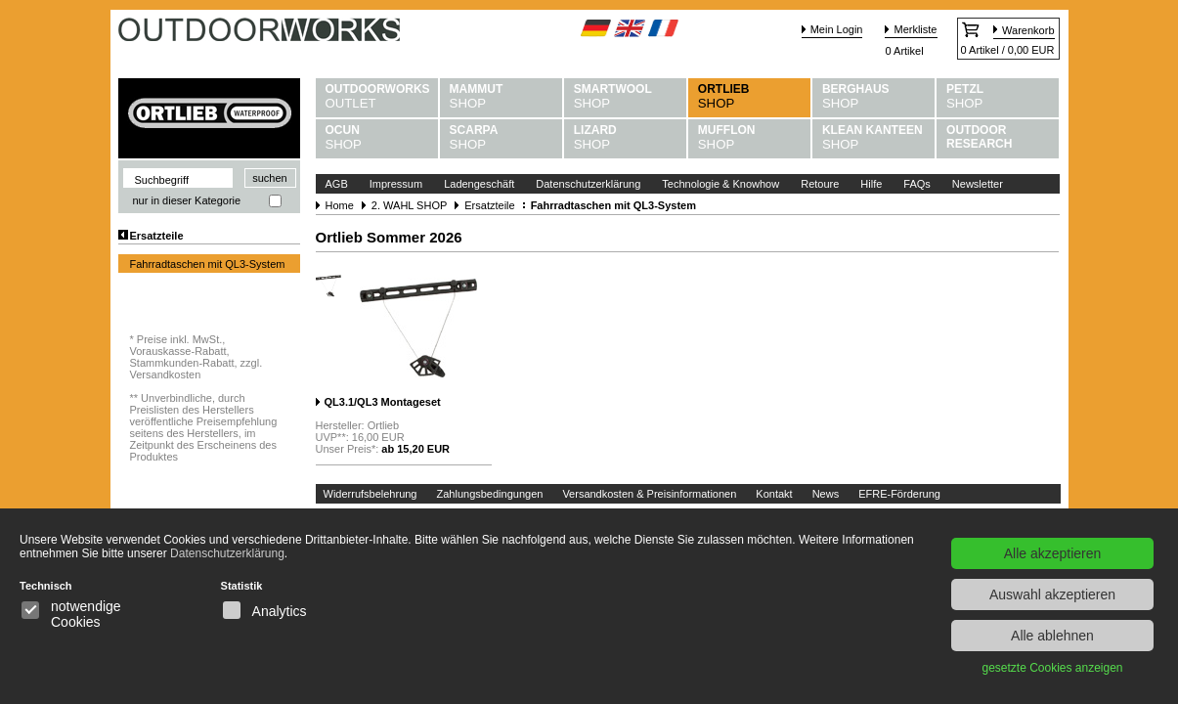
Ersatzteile (157, 236)
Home (340, 205)
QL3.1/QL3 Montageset (383, 402)
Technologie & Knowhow (720, 184)
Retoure (820, 184)
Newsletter (977, 184)
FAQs (917, 184)
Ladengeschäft (479, 184)
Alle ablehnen (1052, 635)
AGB (337, 184)
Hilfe (871, 184)
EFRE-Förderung (899, 494)
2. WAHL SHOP (409, 205)
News (826, 494)
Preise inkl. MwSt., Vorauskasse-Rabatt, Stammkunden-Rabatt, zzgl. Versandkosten (196, 356)
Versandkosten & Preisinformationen (649, 494)
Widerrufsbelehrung (370, 494)
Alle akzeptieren (1053, 553)
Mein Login (836, 29)
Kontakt (774, 494)
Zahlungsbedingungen (490, 494)
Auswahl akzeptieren (1052, 594)
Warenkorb (1028, 30)
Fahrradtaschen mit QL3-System (207, 264)
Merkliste (915, 29)
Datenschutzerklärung (588, 184)
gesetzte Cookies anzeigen (1052, 668)
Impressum (396, 184)
